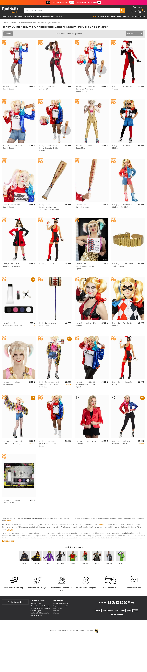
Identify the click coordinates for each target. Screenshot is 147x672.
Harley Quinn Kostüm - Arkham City (48, 87)
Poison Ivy (85, 563)
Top (92, 16)
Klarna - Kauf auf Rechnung (39, 606)
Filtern (7, 33)
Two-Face (109, 563)
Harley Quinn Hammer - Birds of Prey (48, 324)
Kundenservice (15, 602)
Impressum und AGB (60, 606)
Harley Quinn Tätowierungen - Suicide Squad (85, 266)
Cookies (56, 611)
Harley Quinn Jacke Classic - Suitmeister (86, 442)
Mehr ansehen (9, 541)
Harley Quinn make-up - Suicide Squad (12, 501)
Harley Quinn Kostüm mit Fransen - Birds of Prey (12, 442)
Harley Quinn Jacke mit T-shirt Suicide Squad (122, 442)
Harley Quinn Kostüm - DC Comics (122, 87)
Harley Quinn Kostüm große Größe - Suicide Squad (47, 443)
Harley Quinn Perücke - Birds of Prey (12, 383)
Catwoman (102, 524)
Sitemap (56, 613)
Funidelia (5, 23)
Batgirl (36, 563)
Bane (97, 563)
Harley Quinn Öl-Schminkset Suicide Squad (13, 324)
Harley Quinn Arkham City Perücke (86, 324)
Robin (73, 563)
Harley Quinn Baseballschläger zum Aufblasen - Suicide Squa (49, 207)
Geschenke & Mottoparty (48, 16)
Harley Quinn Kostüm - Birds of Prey (84, 146)
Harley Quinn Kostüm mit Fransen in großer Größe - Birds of (49, 384)
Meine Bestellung (36, 615)
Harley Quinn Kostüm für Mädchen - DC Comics (12, 265)
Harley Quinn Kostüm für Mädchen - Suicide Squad (122, 206)
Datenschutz (57, 608)
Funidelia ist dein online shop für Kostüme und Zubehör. (10, 10)
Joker (48, 563)
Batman (10, 529)
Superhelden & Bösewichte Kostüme (30, 23)
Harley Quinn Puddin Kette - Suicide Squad (122, 265)
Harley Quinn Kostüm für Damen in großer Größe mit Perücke (49, 147)
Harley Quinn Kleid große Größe (122, 383)
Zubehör (28, 16)
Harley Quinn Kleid (46, 264)
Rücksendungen (35, 603)
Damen (8, 521)
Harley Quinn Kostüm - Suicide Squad (11, 87)
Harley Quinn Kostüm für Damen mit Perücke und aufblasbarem (85, 88)
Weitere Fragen (35, 611)
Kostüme (16, 16)
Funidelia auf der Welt (60, 603)
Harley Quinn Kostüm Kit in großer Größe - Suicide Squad (85, 384)
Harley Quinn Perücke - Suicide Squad (12, 206)
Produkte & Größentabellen (39, 613)
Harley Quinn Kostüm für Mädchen (122, 146)
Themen (5, 16)
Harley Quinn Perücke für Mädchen (122, 324)
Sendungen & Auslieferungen (40, 608)
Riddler (121, 563)
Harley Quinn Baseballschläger (82, 206)
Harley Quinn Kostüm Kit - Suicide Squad (13, 146)
